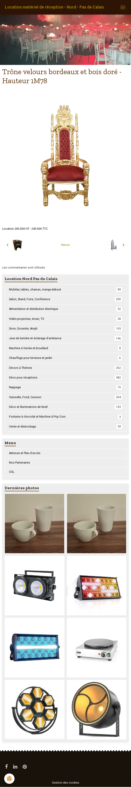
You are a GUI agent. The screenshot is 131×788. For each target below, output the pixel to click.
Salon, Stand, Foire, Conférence (65, 299)
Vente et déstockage (65, 426)
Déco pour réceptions (65, 377)
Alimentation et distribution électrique (65, 309)
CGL (11, 471)
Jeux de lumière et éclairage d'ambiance (65, 338)
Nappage (65, 387)
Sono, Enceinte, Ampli (65, 328)
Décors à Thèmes (65, 368)
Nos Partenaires (19, 462)
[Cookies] (9, 778)
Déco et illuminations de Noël (65, 407)
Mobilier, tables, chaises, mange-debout (65, 289)
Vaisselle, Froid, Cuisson (65, 397)
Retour (65, 245)
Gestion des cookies (65, 782)
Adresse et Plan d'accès (24, 453)
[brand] (54, 7)
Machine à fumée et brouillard (65, 348)
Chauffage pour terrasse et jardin (65, 358)
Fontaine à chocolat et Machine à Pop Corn (65, 416)
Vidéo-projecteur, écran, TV (65, 319)
